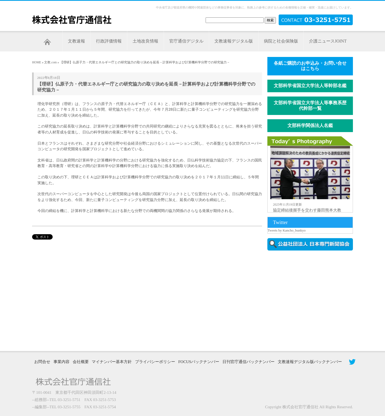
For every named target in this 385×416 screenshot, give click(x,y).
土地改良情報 (145, 41)
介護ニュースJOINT (327, 41)
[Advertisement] (312, 300)
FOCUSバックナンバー (198, 362)
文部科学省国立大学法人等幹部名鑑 (310, 85)
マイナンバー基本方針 (112, 362)
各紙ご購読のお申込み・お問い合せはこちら (310, 66)
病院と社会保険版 (281, 41)
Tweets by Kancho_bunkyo (287, 230)
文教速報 (76, 41)
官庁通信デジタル (186, 41)
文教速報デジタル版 (233, 41)
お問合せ (42, 362)
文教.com (50, 62)
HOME (36, 62)
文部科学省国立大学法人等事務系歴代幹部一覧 (310, 105)
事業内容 (61, 362)
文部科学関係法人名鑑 (310, 125)
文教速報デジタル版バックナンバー (310, 362)
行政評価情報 (109, 41)
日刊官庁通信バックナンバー (248, 362)
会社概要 (81, 362)
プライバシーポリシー (155, 362)
